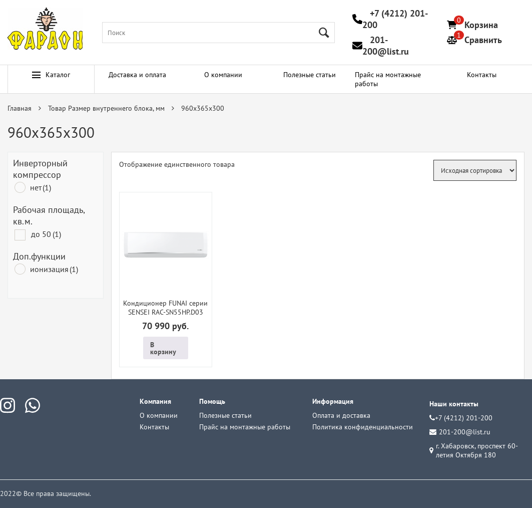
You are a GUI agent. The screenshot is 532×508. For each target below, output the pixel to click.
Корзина (481, 25)
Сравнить (483, 40)
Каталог (51, 74)
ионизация (54, 269)
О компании (223, 74)
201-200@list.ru (385, 45)
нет (40, 187)
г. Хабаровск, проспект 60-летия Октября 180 (473, 450)
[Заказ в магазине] (474, 170)
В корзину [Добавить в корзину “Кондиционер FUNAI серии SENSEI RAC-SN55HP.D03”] (163, 348)
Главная (20, 108)
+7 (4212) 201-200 (460, 417)
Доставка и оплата (137, 74)
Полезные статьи (309, 74)
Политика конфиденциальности (362, 426)
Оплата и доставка (341, 415)
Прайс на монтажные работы (388, 79)
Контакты (481, 74)
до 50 (46, 234)
